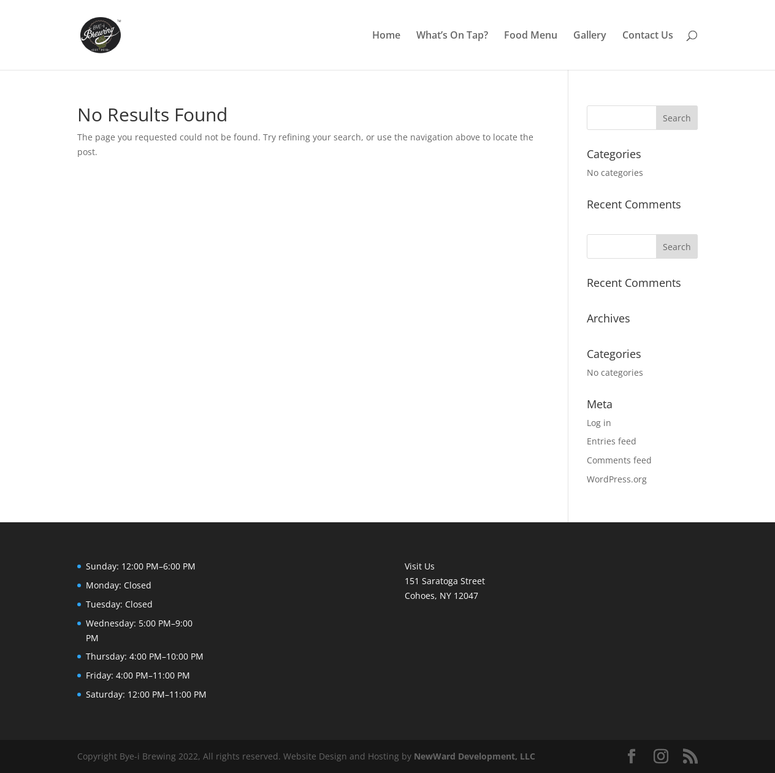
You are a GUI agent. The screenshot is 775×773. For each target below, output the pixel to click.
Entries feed (611, 441)
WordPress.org (617, 479)
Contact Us (647, 36)
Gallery (589, 36)
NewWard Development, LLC (474, 756)
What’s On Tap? (452, 36)
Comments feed (619, 460)
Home (386, 36)
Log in (599, 422)
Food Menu (530, 36)
